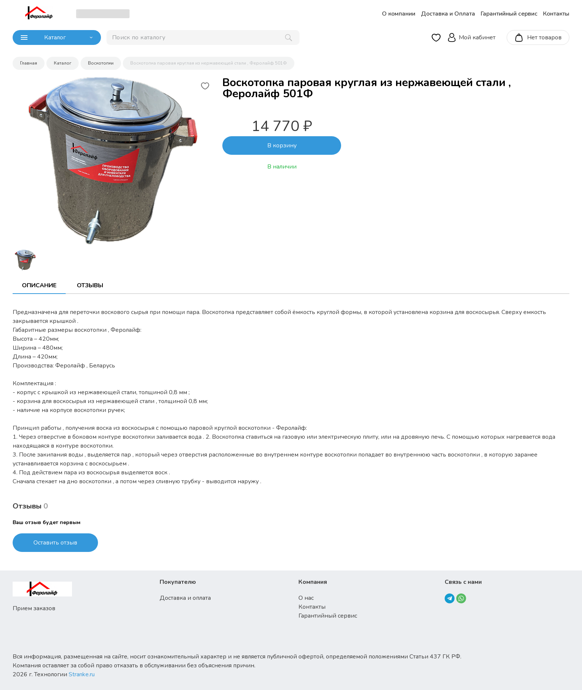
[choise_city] (103, 13)
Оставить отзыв (55, 543)
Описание (39, 285)
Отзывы (90, 285)
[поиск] (203, 37)
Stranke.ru (82, 674)
